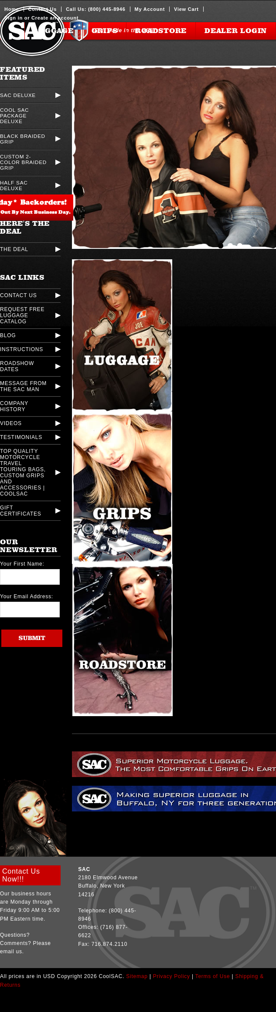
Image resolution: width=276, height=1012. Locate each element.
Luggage (53, 31)
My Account (150, 9)
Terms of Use (212, 976)
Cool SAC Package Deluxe (14, 115)
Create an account (54, 17)
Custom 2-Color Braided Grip (23, 162)
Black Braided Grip (22, 138)
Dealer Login (235, 31)
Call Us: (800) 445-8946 (95, 9)
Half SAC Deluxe (13, 185)
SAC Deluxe (18, 95)
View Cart (186, 9)
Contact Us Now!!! (21, 875)
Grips (105, 31)
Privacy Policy (171, 976)
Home (11, 9)
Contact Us (42, 9)
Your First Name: (22, 564)
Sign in (13, 17)
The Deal (14, 249)
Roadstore (161, 31)
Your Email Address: (26, 596)
